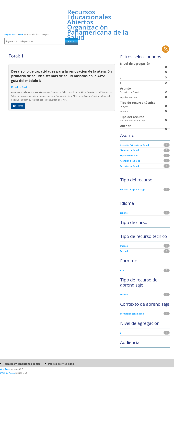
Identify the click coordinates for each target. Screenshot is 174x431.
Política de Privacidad (61, 363)
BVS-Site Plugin (7, 372)
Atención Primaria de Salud (134, 144)
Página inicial (10, 34)
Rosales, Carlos (20, 87)
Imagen (124, 245)
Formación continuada (132, 313)
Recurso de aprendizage (132, 189)
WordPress (5, 369)
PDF (122, 270)
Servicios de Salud (129, 166)
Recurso (18, 105)
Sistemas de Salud (129, 150)
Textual (124, 251)
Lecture (124, 294)
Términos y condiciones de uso (22, 363)
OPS (21, 34)
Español (124, 212)
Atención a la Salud (130, 160)
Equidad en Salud (129, 155)
